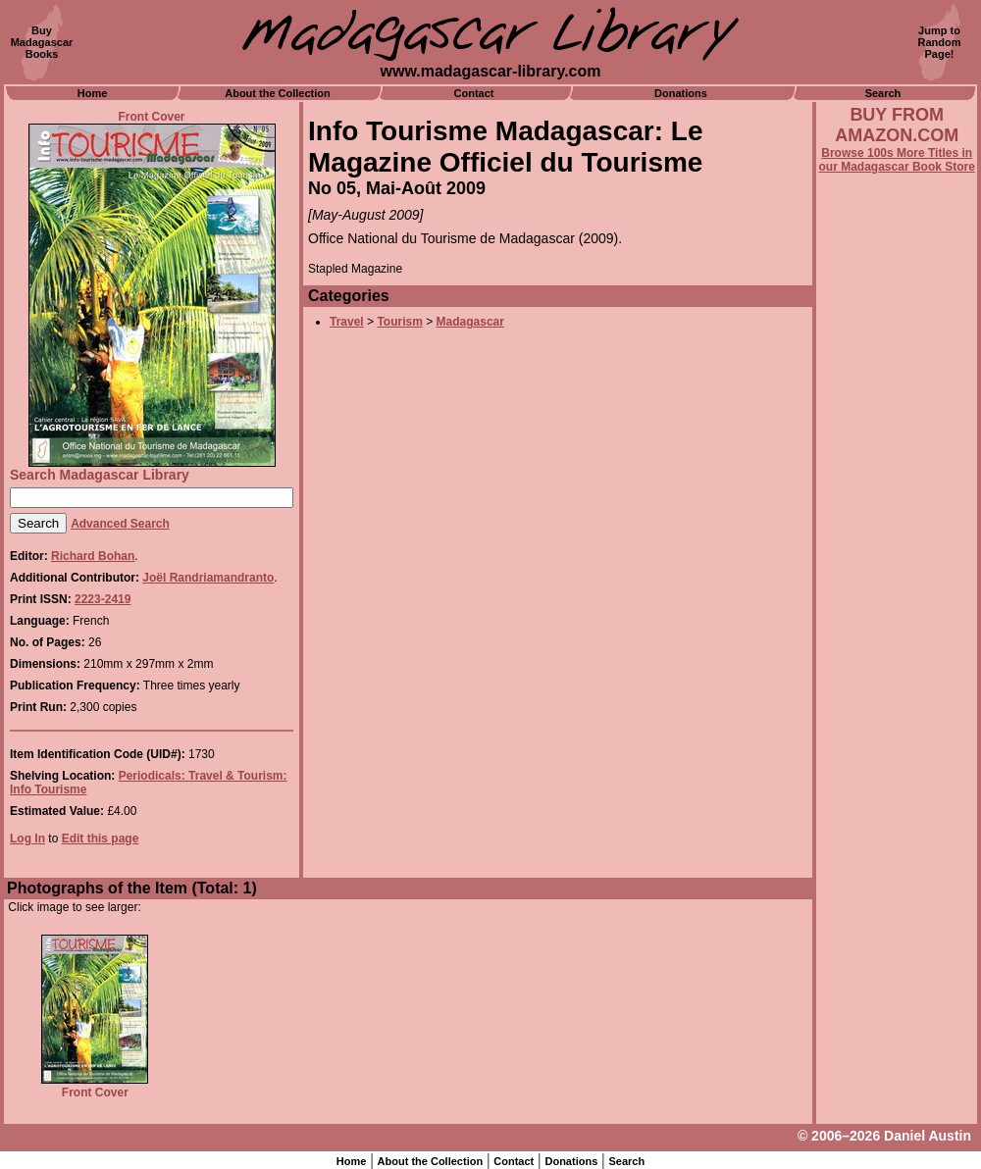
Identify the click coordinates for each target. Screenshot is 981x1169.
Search (883, 93)
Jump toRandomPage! (939, 42)
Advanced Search (120, 524)
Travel (347, 322)
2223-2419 (102, 599)
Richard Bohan (92, 556)
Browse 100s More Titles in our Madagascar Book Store (897, 160)
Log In (27, 838)
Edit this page (100, 838)
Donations (680, 93)
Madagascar (470, 322)
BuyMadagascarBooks (42, 42)
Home (92, 93)
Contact (474, 93)
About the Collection (278, 93)
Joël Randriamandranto (208, 577)
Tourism (399, 322)
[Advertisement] (896, 703)
